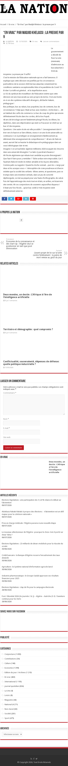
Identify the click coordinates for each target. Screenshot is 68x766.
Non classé (9, 709)
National (8, 704)
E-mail (6, 428)
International (10, 681)
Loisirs (7, 695)
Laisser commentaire (51, 41)
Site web (6, 437)
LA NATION (10, 41)
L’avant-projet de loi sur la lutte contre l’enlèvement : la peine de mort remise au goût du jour (47, 254)
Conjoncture (10, 654)
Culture (8, 663)
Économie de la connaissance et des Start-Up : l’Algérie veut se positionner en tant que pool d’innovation (21, 244)
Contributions (10, 659)
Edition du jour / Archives (15, 672)
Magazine (9, 700)
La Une (7, 691)
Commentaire (9, 393)
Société (8, 713)
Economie (9, 668)
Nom (6, 419)
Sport (7, 718)
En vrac (12, 24)
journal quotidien (12, 686)
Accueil (3, 24)
